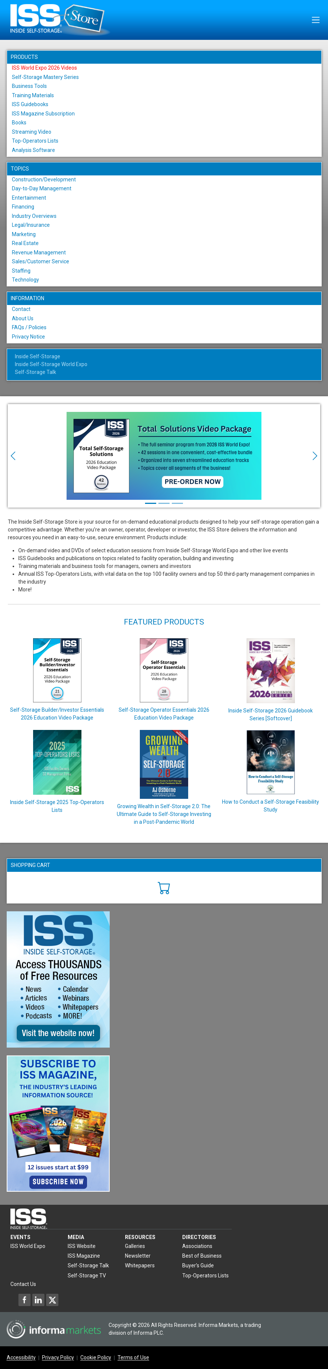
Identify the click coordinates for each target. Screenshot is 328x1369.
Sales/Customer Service (40, 261)
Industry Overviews (34, 216)
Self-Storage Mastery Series (45, 77)
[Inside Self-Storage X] (52, 1299)
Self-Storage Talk (35, 372)
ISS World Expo (27, 1246)
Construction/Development (44, 179)
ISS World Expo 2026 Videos (44, 68)
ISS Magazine (84, 1256)
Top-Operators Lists (35, 141)
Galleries (135, 1246)
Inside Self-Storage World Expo (51, 364)
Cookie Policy (95, 1358)
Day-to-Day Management (41, 188)
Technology (25, 280)
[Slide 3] (177, 503)
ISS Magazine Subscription (43, 114)
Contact (21, 309)
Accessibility (21, 1358)
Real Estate (25, 243)
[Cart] (164, 887)
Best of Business (202, 1256)
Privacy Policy (58, 1358)
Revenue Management (39, 252)
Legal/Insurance (31, 225)
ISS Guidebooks (30, 104)
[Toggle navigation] (316, 19)
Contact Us (23, 1284)
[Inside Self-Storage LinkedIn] (38, 1299)
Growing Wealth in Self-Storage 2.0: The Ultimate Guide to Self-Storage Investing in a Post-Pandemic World (164, 814)
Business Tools (29, 86)
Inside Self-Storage (37, 356)
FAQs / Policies (29, 327)
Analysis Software (33, 150)
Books (19, 123)
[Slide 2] (164, 503)
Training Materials (33, 95)
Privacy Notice (28, 337)
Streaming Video (31, 132)
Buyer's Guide (198, 1265)
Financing (23, 207)
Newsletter (138, 1256)
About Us (22, 318)
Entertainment (29, 198)
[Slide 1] (150, 503)
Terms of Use (133, 1358)
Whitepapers (140, 1265)
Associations (197, 1246)
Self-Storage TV (87, 1276)
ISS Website (82, 1246)
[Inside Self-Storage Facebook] (24, 1299)
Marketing (24, 234)
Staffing (21, 271)
